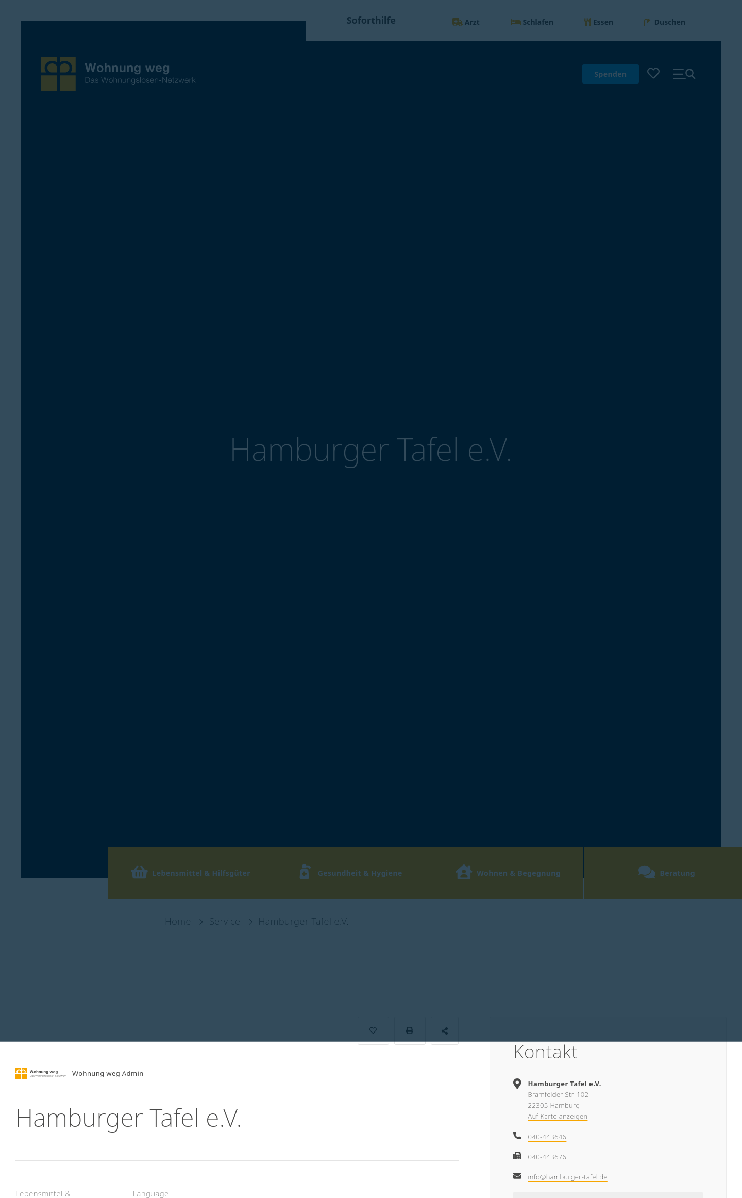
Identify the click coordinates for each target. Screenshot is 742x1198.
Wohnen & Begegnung (508, 871)
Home (178, 921)
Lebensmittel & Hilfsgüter (190, 871)
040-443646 (547, 1136)
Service (225, 921)
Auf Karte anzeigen (558, 1116)
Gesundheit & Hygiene (349, 871)
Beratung (666, 871)
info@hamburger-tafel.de (568, 1177)
